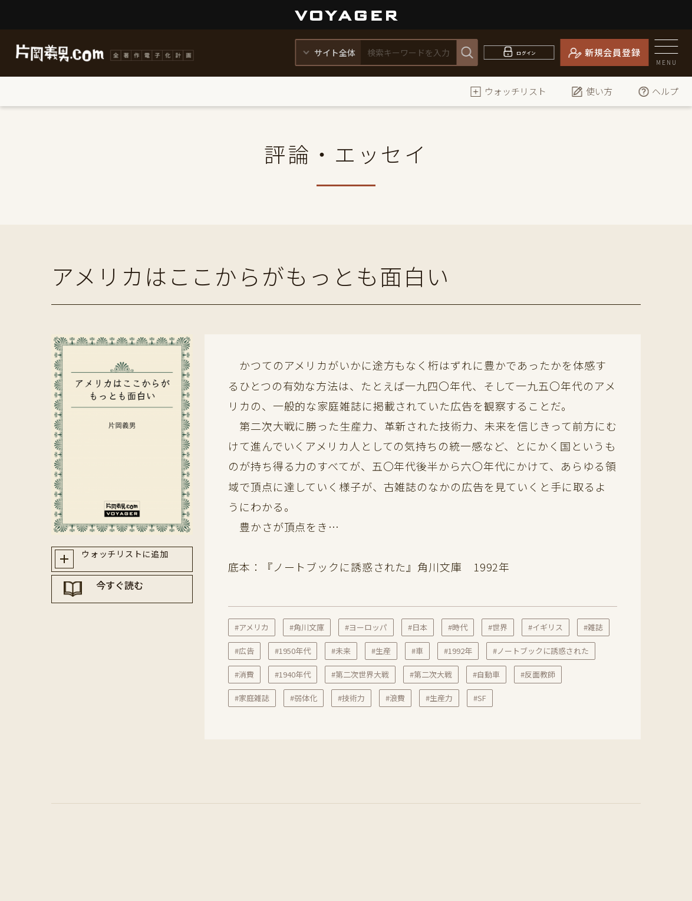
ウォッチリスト (508, 91)
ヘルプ (658, 91)
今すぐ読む (133, 603)
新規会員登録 (613, 52)
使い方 (592, 91)
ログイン (526, 52)
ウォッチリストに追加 (133, 561)
